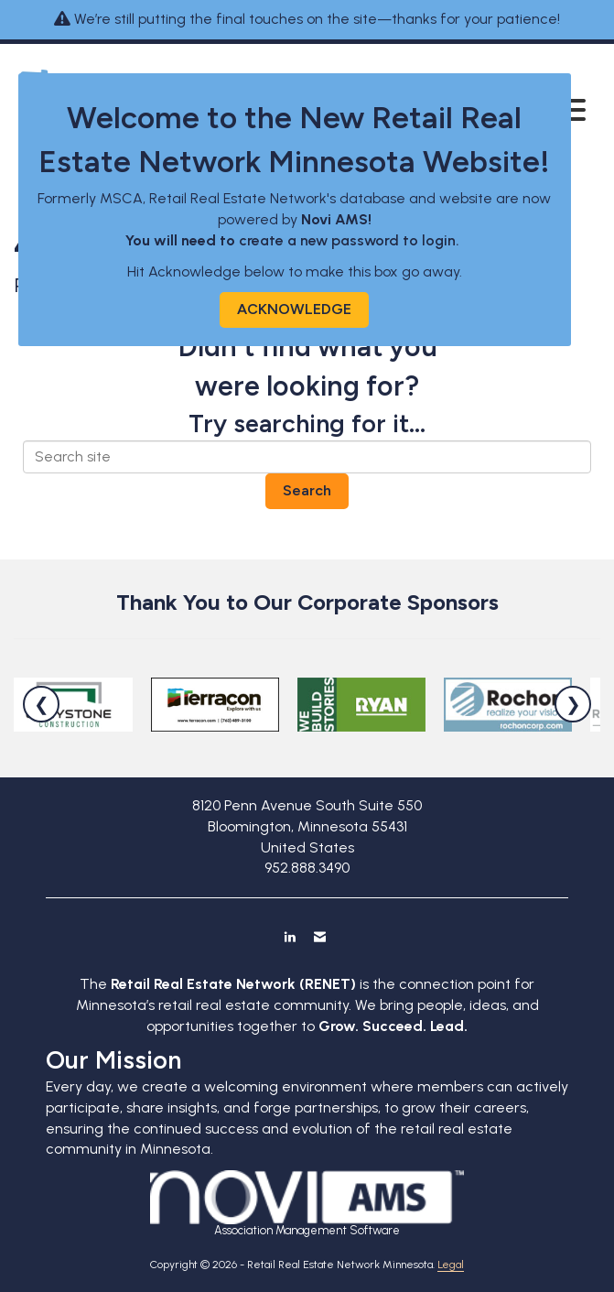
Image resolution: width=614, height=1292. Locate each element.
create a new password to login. (351, 240)
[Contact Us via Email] (319, 937)
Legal (450, 1264)
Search (307, 490)
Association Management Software (307, 1203)
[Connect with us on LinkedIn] (289, 937)
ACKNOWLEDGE (294, 309)
